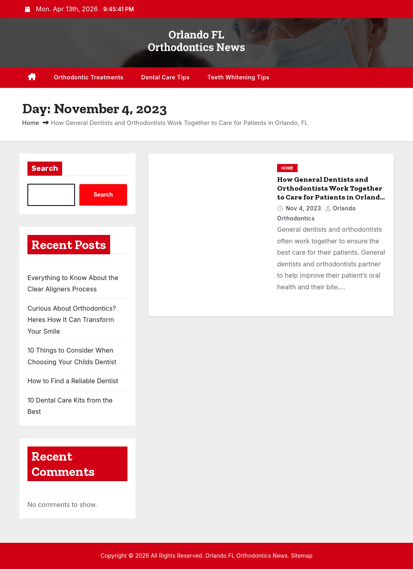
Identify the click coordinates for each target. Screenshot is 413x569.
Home (30, 123)
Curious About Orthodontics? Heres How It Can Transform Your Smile (71, 319)
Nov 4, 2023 (304, 208)
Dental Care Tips (165, 77)
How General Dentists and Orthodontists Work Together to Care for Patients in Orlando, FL (331, 192)
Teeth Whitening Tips (238, 77)
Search (44, 168)
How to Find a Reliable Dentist (72, 381)
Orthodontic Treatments (89, 77)
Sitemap (302, 555)
